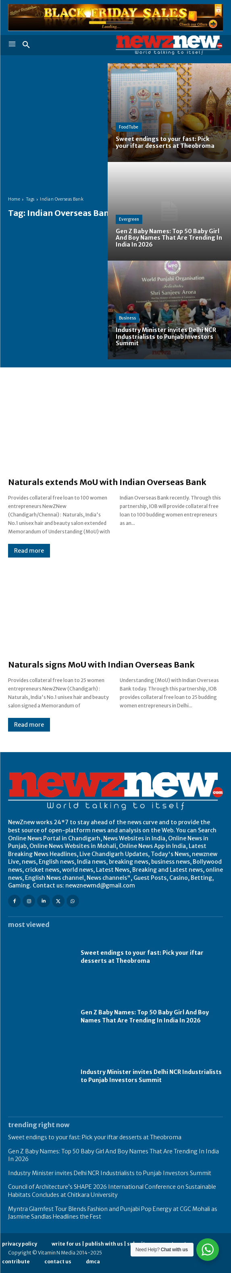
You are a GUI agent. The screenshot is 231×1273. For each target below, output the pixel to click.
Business (127, 318)
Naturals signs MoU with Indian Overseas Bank (101, 664)
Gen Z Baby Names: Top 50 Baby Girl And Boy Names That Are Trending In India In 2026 (145, 1016)
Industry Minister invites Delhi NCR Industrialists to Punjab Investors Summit (151, 1076)
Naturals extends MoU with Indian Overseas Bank (107, 482)
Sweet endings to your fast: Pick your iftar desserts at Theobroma (142, 956)
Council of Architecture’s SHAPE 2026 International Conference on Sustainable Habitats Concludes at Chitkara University (112, 1190)
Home (14, 199)
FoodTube (128, 127)
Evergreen (129, 219)
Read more (29, 550)
